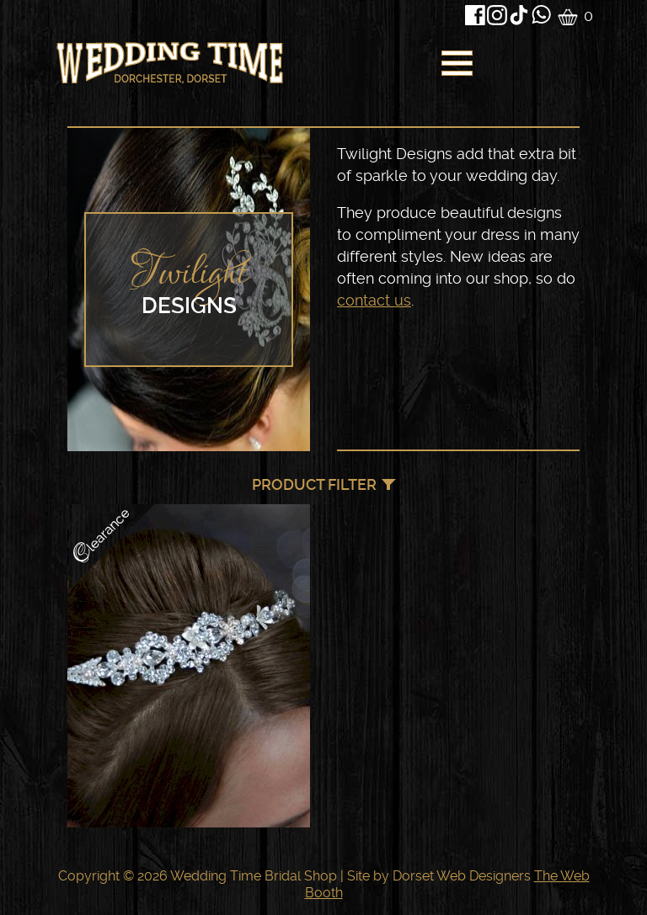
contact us (374, 300)
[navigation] (455, 67)
